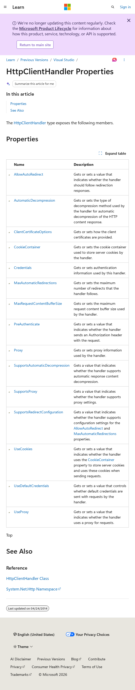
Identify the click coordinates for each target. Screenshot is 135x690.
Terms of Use (92, 666)
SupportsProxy (25, 391)
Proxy (18, 350)
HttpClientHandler (30, 122)
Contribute (96, 658)
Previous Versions (34, 59)
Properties (18, 103)
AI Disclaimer (20, 658)
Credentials (23, 267)
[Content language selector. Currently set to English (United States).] (34, 634)
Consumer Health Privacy (52, 666)
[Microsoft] (67, 7)
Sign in (125, 6)
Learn (10, 59)
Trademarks (19, 674)
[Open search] (113, 7)
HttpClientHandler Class (27, 578)
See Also (17, 110)
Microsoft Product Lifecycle (45, 28)
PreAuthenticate (27, 324)
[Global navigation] (5, 7)
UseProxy (21, 511)
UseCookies (23, 448)
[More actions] (124, 60)
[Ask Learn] (115, 60)
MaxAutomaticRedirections (35, 282)
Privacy (16, 666)
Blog (74, 658)
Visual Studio (64, 59)
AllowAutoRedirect (28, 174)
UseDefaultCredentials (31, 485)
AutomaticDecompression (34, 200)
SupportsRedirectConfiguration (38, 411)
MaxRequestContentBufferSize (38, 303)
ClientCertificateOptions (33, 231)
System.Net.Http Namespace (31, 589)
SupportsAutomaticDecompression (42, 365)
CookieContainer (27, 246)
